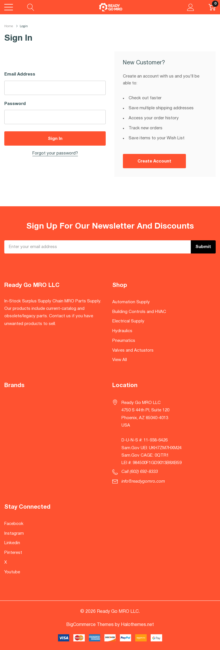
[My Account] (190, 7)
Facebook (13, 524)
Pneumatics (123, 341)
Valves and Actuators (133, 350)
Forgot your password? (55, 153)
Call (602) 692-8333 (139, 472)
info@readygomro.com (143, 481)
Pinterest (13, 553)
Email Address (19, 74)
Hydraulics (122, 331)
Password (15, 104)
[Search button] (30, 7)
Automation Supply (131, 302)
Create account (154, 161)
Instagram (14, 534)
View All (119, 360)
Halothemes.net (137, 625)
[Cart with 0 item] (212, 7)
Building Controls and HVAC (139, 312)
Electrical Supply (128, 321)
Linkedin (12, 543)
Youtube (12, 572)
